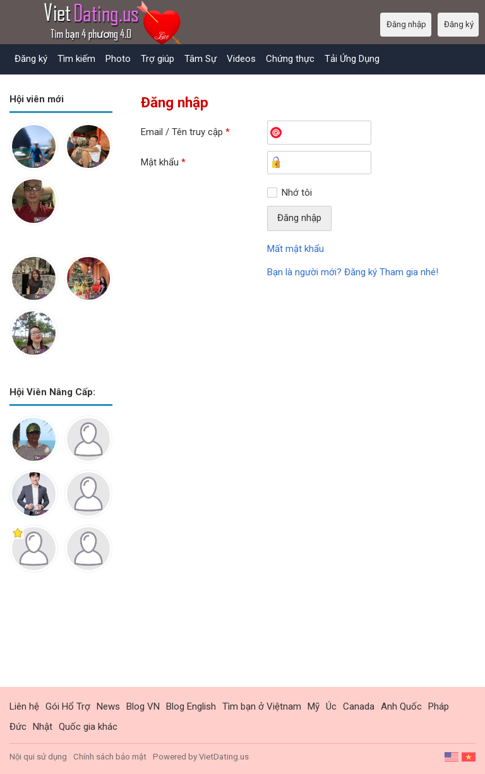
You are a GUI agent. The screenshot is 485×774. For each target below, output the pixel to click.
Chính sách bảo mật (110, 756)
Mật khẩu (163, 162)
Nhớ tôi (297, 192)
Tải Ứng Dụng (352, 58)
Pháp (438, 706)
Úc (331, 706)
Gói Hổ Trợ (67, 706)
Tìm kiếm (76, 58)
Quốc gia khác (88, 726)
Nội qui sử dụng (38, 756)
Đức (18, 726)
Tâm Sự (200, 58)
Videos (241, 58)
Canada (358, 706)
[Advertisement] (61, 639)
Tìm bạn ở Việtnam (261, 706)
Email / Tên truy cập (185, 132)
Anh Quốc (401, 706)
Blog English (191, 706)
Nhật (42, 726)
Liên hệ (24, 706)
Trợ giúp (157, 58)
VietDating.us (224, 756)
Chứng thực (290, 58)
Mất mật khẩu (295, 248)
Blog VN (143, 706)
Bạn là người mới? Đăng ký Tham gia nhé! (352, 272)
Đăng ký (31, 58)
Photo (118, 58)
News (108, 706)
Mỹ (314, 706)
